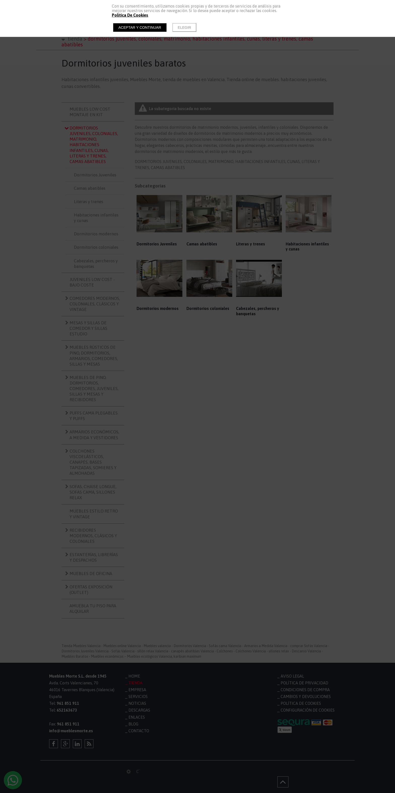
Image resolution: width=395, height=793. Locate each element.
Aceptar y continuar (139, 27)
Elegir (184, 27)
